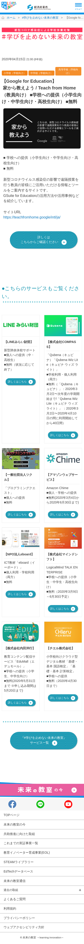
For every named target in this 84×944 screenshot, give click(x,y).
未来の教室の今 (15, 824)
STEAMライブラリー (19, 862)
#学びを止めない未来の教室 (40, 17)
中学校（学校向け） (41, 73)
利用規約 (10, 908)
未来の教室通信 (15, 881)
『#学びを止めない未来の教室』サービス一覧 (44, 741)
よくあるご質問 (15, 899)
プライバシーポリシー (19, 918)
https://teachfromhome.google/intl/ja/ (31, 217)
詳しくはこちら (20, 382)
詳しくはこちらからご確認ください (44, 240)
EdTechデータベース (18, 871)
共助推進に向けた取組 (19, 834)
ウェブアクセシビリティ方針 (24, 927)
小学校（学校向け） (15, 73)
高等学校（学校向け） (68, 71)
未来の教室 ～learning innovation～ (43, 937)
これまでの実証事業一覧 (21, 843)
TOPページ (11, 815)
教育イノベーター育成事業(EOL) (27, 852)
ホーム (11, 17)
